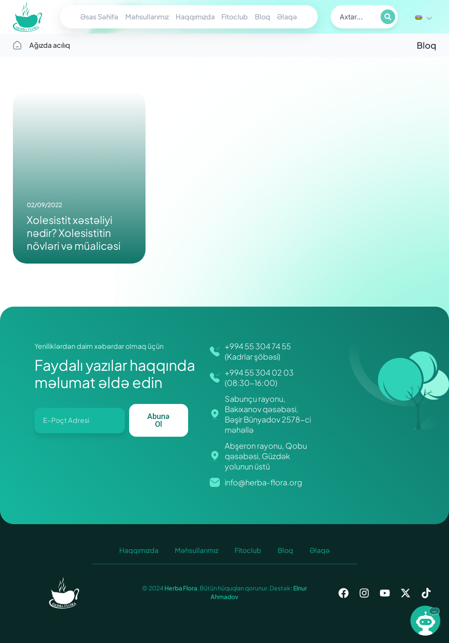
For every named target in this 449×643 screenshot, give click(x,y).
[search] (354, 16)
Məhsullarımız (147, 16)
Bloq (262, 16)
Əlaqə (287, 16)
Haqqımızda (195, 16)
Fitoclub (234, 16)
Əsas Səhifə (99, 16)
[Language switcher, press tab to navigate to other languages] (423, 16)
